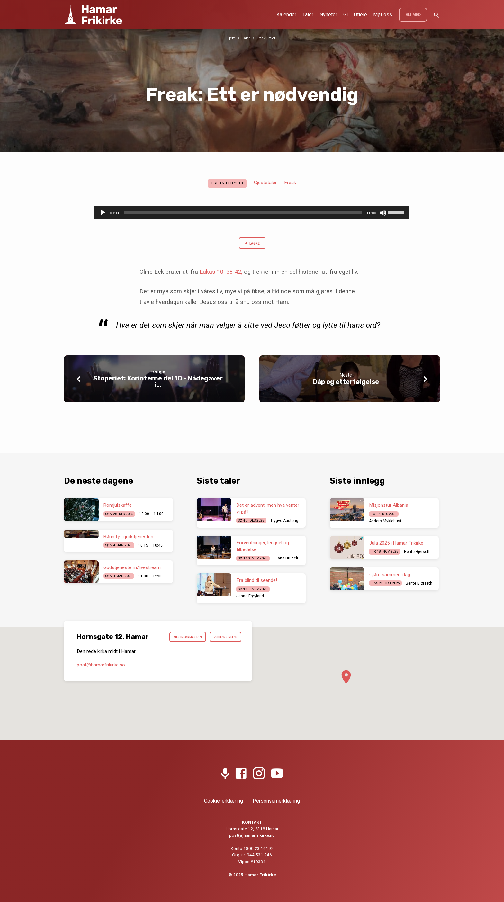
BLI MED (413, 15)
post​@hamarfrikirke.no (101, 683)
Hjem (229, 37)
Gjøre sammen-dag (389, 574)
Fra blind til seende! (257, 580)
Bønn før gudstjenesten (128, 537)
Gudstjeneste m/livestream (132, 567)
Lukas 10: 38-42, (221, 274)
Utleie (360, 15)
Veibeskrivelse (221, 654)
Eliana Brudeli (286, 558)
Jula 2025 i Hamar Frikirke (396, 543)
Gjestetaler (265, 182)
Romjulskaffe (118, 505)
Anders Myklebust (385, 521)
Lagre (251, 244)
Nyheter (328, 15)
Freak (290, 182)
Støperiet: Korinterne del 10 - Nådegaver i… (158, 384)
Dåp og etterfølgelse (346, 384)
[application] (252, 212)
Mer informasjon (218, 638)
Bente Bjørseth (417, 551)
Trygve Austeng (284, 520)
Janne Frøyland (250, 596)
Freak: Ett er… (267, 37)
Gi (345, 15)
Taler (307, 15)
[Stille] (383, 213)
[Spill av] (103, 213)
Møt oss (382, 15)
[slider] (243, 212)
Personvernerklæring (276, 801)
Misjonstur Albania (388, 505)
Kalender (286, 15)
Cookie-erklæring (223, 801)
